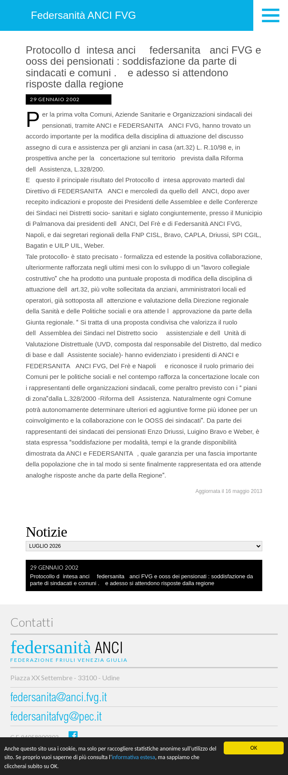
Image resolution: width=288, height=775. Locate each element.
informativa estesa (133, 762)
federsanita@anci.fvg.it (58, 698)
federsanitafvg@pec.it (56, 718)
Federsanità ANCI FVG (83, 15)
